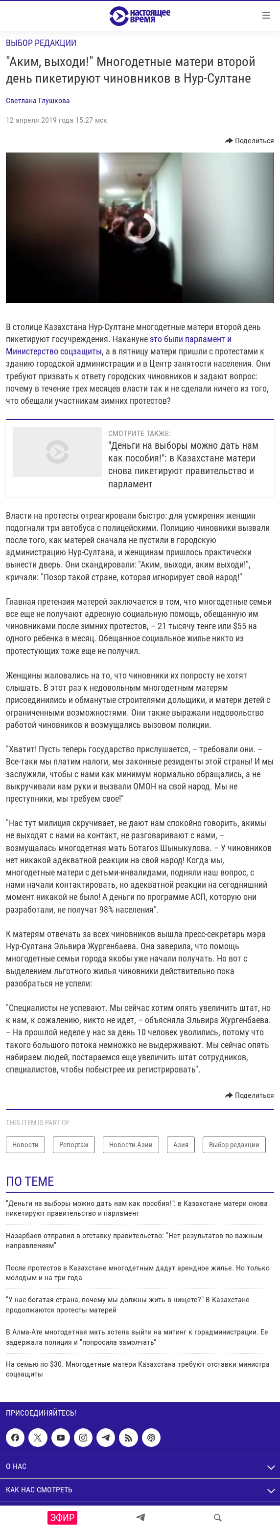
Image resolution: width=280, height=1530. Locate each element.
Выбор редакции (41, 43)
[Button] (250, 140)
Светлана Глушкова (38, 100)
